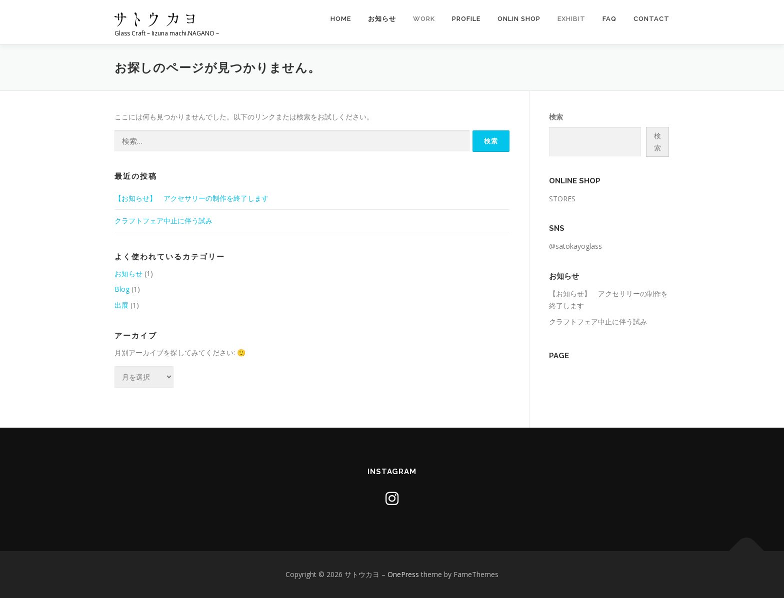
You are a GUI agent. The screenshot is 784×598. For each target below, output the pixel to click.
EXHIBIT (572, 18)
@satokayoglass (575, 246)
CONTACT (652, 18)
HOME (340, 18)
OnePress (403, 574)
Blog (122, 289)
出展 (121, 305)
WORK (424, 18)
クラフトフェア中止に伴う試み (163, 220)
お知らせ (382, 18)
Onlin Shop (519, 18)
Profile (466, 18)
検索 (556, 116)
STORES (562, 198)
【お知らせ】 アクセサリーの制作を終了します (191, 198)
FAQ (609, 18)
